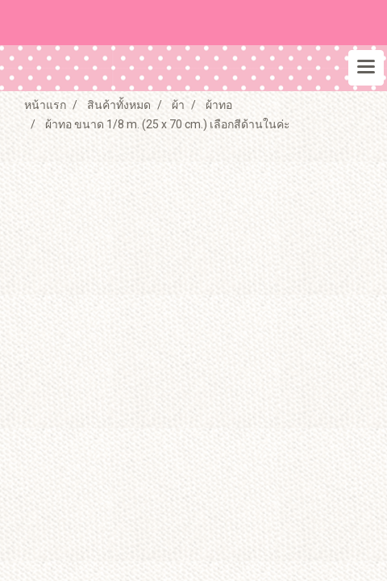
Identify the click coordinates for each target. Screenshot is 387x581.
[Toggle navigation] (366, 68)
